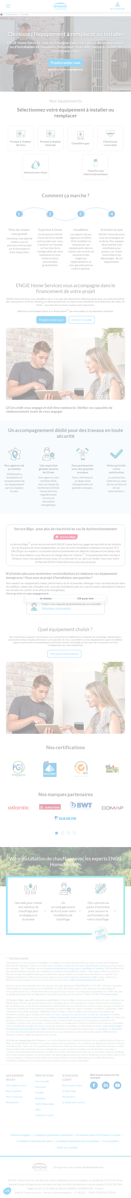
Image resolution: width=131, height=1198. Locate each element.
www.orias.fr (111, 994)
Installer (39, 1092)
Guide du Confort (44, 1115)
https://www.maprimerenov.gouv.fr (87, 979)
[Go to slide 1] (56, 833)
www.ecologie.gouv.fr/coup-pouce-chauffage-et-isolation (75, 968)
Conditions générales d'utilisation (53, 1134)
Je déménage (69, 1091)
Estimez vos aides (81, 319)
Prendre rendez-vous (65, 63)
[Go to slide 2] (62, 833)
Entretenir (40, 1086)
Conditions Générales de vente (34, 1141)
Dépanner (40, 1098)
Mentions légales (19, 958)
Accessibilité (110, 1141)
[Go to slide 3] (68, 833)
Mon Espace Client (72, 1085)
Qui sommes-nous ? (16, 1085)
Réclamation (12, 1102)
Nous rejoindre (14, 1091)
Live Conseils (42, 1081)
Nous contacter (14, 1096)
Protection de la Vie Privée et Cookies (98, 1134)
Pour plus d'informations (64, 653)
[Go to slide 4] (74, 833)
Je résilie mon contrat (73, 1102)
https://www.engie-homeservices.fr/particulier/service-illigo (80, 1017)
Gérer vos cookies (67, 1147)
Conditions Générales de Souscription (77, 1141)
